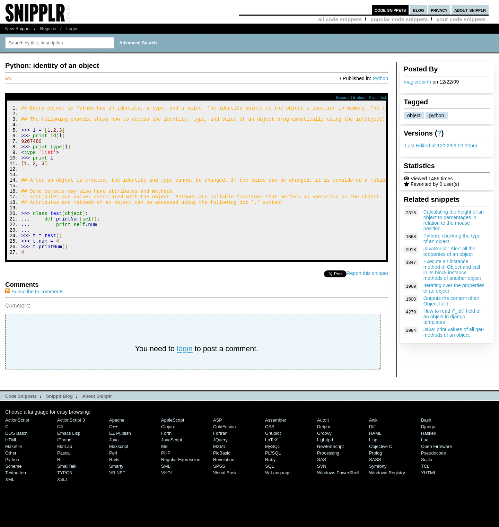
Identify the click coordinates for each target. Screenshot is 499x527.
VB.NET (117, 500)
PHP (165, 481)
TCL (425, 494)
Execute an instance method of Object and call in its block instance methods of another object (452, 270)
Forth (166, 461)
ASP (217, 448)
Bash (426, 448)
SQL (269, 494)
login (185, 376)
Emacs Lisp (68, 461)
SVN (321, 494)
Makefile (13, 474)
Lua (425, 467)
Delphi (323, 454)
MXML (219, 474)
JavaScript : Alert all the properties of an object (449, 251)
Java (114, 467)
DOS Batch (16, 461)
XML (10, 507)
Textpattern (16, 500)
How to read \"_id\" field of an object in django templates (452, 316)
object (413, 115)
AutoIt (323, 448)
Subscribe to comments (34, 319)
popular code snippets (399, 19)
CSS (269, 454)
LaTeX (271, 467)
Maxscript (118, 474)
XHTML (428, 500)
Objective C (380, 474)
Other (10, 481)
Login (71, 28)
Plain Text (377, 97)
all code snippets (340, 19)
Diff (372, 454)
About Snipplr (97, 424)
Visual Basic (225, 500)
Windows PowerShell (338, 500)
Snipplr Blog (59, 424)
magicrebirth (417, 82)
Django (428, 454)
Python (380, 78)
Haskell (428, 461)
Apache (116, 448)
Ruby (270, 487)
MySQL (272, 474)
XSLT (62, 507)
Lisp (373, 467)
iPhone (64, 467)
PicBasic (221, 481)
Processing (328, 481)
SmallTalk (66, 494)
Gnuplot (273, 461)
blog (418, 10)
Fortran (220, 461)
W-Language (278, 500)
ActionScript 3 (71, 448)
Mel (164, 474)
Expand (343, 97)
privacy (439, 10)
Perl (113, 481)
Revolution (223, 487)
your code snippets (461, 19)
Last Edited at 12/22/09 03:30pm (441, 145)
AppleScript (172, 448)
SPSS (219, 494)
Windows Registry (387, 500)
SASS (375, 487)
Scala (426, 487)
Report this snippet (367, 301)
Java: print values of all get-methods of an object (453, 332)
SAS (321, 487)
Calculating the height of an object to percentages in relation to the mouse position (453, 220)
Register (48, 28)
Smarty (116, 494)
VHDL (167, 500)
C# (60, 454)
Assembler (275, 448)
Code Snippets (21, 424)
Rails (114, 487)
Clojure (168, 454)
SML (165, 494)
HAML (375, 461)
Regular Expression (180, 487)
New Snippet (17, 28)
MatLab (64, 474)
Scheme (13, 494)
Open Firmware (436, 474)
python (436, 115)
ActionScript (17, 448)
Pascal (64, 481)
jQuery (220, 467)
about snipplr (470, 10)
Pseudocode (433, 481)
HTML (11, 467)
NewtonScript (330, 474)
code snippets (390, 10)
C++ (113, 454)
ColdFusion (224, 454)
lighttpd (325, 467)
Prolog (375, 481)
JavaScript (171, 467)
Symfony (377, 494)
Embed (359, 97)
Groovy (324, 461)
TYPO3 (64, 500)
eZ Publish (120, 461)
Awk (373, 448)
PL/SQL (273, 481)
